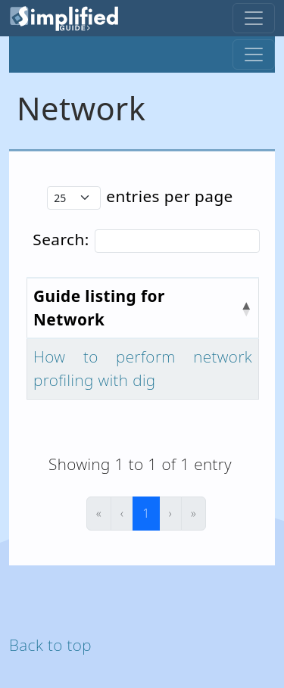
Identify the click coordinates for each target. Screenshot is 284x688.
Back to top (50, 644)
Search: (61, 239)
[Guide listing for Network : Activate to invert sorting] (143, 308)
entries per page (169, 196)
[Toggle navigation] (254, 18)
